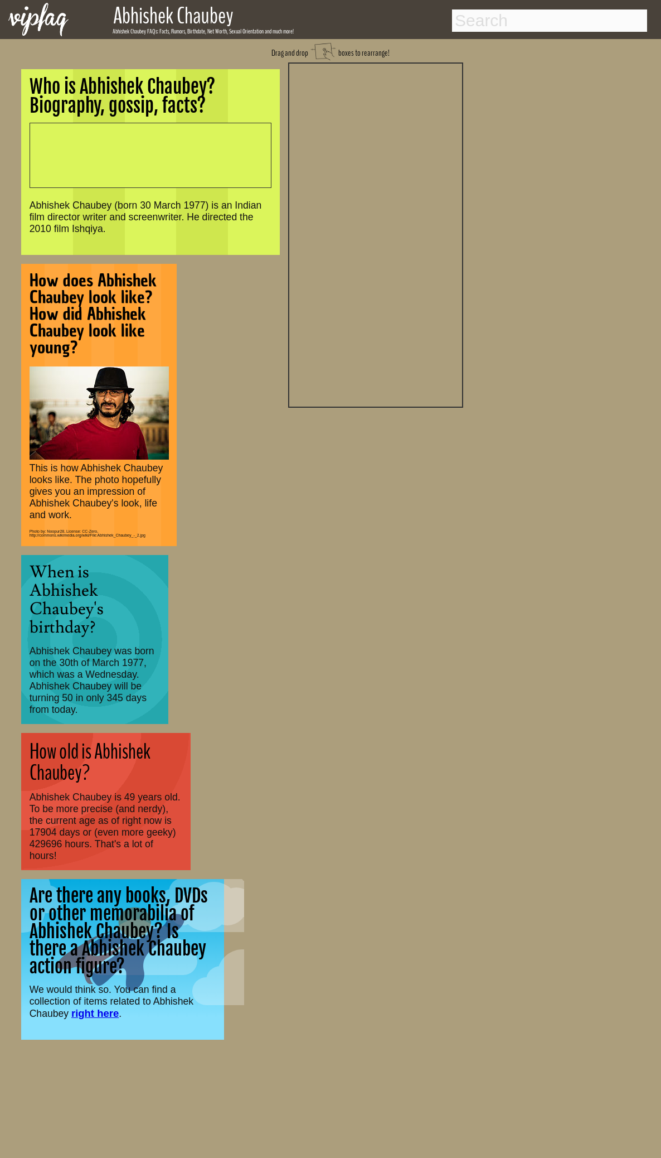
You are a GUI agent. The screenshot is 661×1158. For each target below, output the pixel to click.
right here (95, 1013)
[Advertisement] (375, 233)
